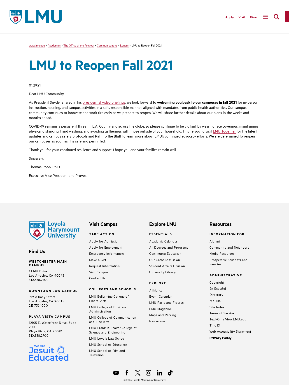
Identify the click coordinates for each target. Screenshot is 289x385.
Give (253, 16)
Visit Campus (98, 272)
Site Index (217, 307)
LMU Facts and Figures (166, 302)
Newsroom (157, 321)
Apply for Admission (104, 241)
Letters (124, 45)
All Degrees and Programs (168, 247)
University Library (162, 272)
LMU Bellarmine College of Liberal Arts (109, 298)
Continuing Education (165, 253)
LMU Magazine (160, 308)
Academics (54, 45)
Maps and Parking (162, 315)
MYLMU (216, 300)
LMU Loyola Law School (107, 338)
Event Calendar (160, 296)
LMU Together (224, 130)
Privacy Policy (221, 338)
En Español (218, 288)
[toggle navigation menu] (265, 16)
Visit (241, 16)
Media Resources (222, 253)
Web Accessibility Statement (230, 331)
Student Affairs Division (167, 266)
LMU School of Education (108, 344)
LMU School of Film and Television (107, 352)
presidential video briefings (104, 102)
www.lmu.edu (37, 45)
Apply (229, 16)
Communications (107, 45)
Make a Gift (97, 259)
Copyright (217, 282)
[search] (276, 16)
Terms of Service (222, 313)
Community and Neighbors (229, 247)
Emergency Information (106, 253)
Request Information (104, 266)
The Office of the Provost (78, 45)
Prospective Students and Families (229, 261)
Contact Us (97, 278)
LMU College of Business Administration (107, 309)
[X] (137, 372)
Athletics (155, 290)
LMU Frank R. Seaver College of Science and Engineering (113, 329)
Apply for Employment (106, 247)
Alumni (215, 241)
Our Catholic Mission (164, 259)
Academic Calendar (163, 241)
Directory (216, 294)
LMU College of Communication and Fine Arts (112, 319)
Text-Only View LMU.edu (228, 319)
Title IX (215, 325)
